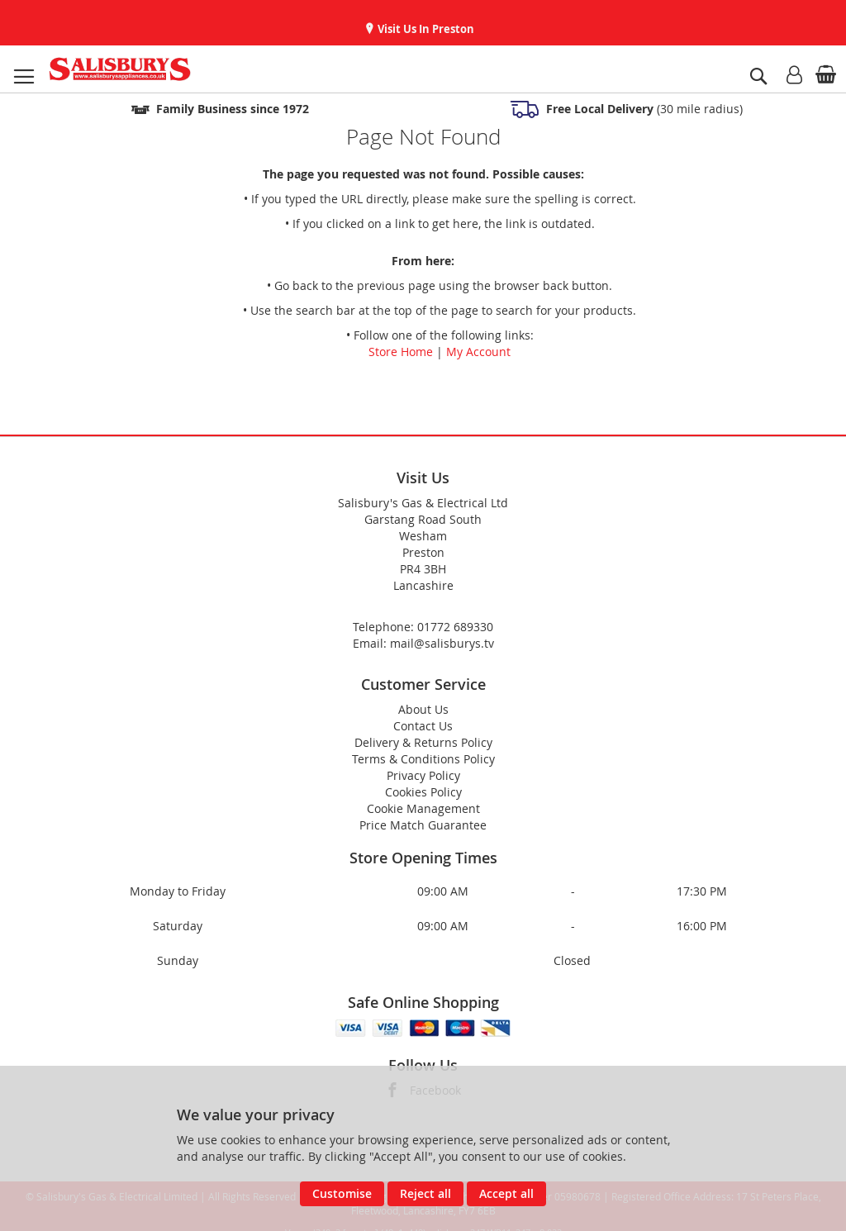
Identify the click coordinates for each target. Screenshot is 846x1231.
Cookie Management (423, 808)
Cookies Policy (423, 792)
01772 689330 (455, 627)
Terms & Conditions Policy (423, 759)
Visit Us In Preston (424, 28)
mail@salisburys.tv (442, 643)
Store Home (400, 351)
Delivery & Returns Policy (423, 742)
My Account (478, 351)
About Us (423, 709)
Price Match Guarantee (423, 825)
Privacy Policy (423, 775)
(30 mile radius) (643, 108)
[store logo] (119, 69)
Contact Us (423, 726)
